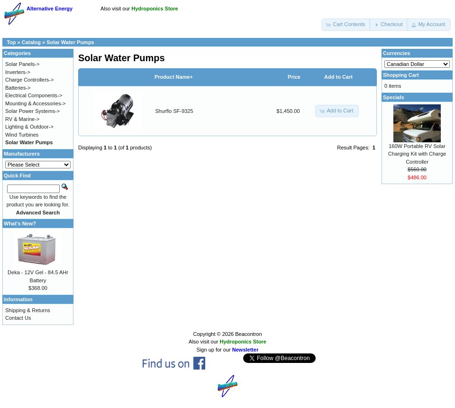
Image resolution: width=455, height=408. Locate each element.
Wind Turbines (21, 135)
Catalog (31, 42)
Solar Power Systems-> (32, 111)
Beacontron (248, 334)
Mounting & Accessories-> (35, 103)
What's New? (20, 223)
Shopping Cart (401, 75)
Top (11, 42)
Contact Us (18, 318)
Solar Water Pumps (70, 42)
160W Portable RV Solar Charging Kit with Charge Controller (417, 154)
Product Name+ (174, 77)
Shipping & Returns (27, 310)
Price (294, 77)
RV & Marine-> (22, 119)
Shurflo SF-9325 (174, 111)
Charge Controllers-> (29, 80)
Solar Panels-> (22, 64)
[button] (346, 25)
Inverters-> (17, 72)
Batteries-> (18, 88)
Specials (393, 97)
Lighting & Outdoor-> (29, 127)
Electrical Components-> (33, 95)
